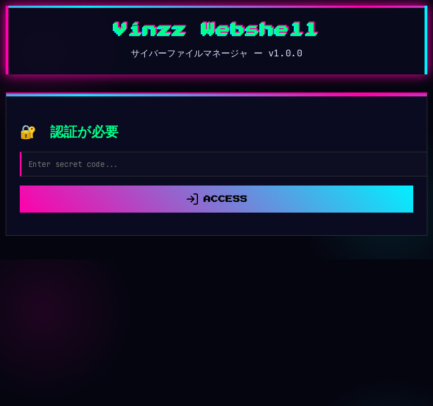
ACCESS (216, 199)
